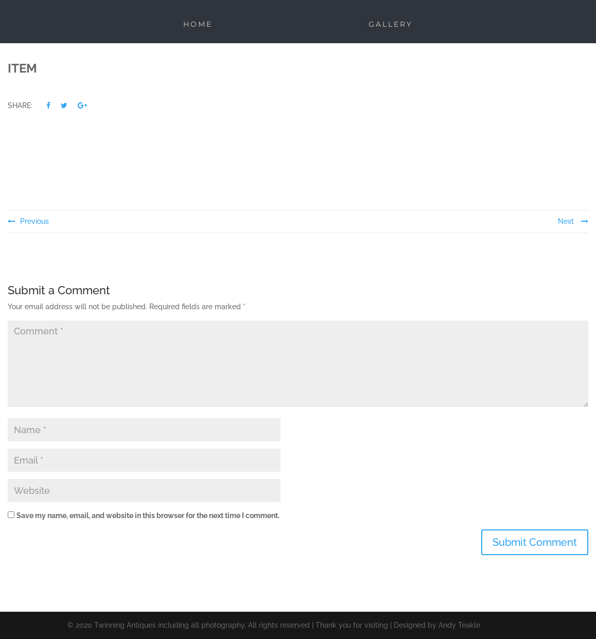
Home (198, 24)
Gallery (391, 24)
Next (573, 221)
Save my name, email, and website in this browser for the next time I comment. (147, 515)
